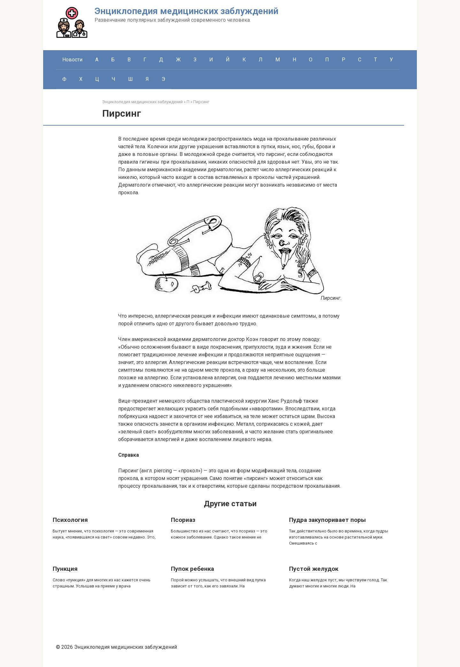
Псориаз (183, 520)
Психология (70, 520)
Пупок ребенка (192, 568)
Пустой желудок (313, 568)
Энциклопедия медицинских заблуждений (186, 11)
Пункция (65, 568)
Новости (72, 60)
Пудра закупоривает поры (327, 520)
